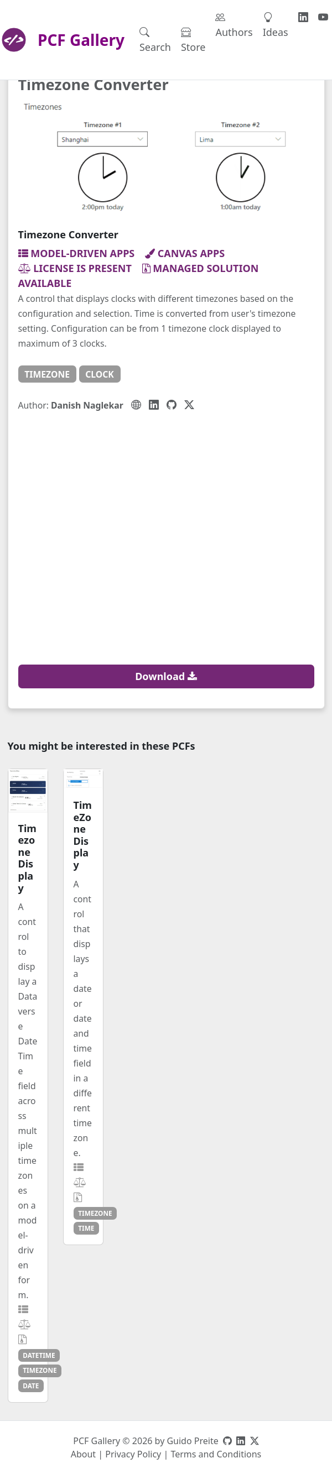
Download (166, 676)
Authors (233, 25)
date (31, 1385)
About (83, 1454)
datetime (39, 1355)
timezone (47, 374)
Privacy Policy (133, 1454)
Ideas (275, 25)
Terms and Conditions (215, 1454)
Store (193, 39)
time (86, 1228)
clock (99, 374)
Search (155, 39)
